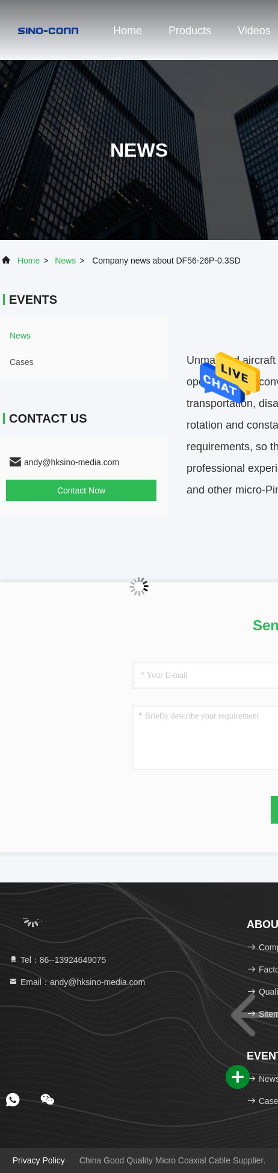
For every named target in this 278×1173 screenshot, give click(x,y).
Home (127, 31)
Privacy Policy (39, 1160)
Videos (254, 31)
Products (189, 31)
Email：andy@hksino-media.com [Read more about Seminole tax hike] (76, 982)
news (65, 260)
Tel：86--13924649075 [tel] (57, 960)
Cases (22, 362)
